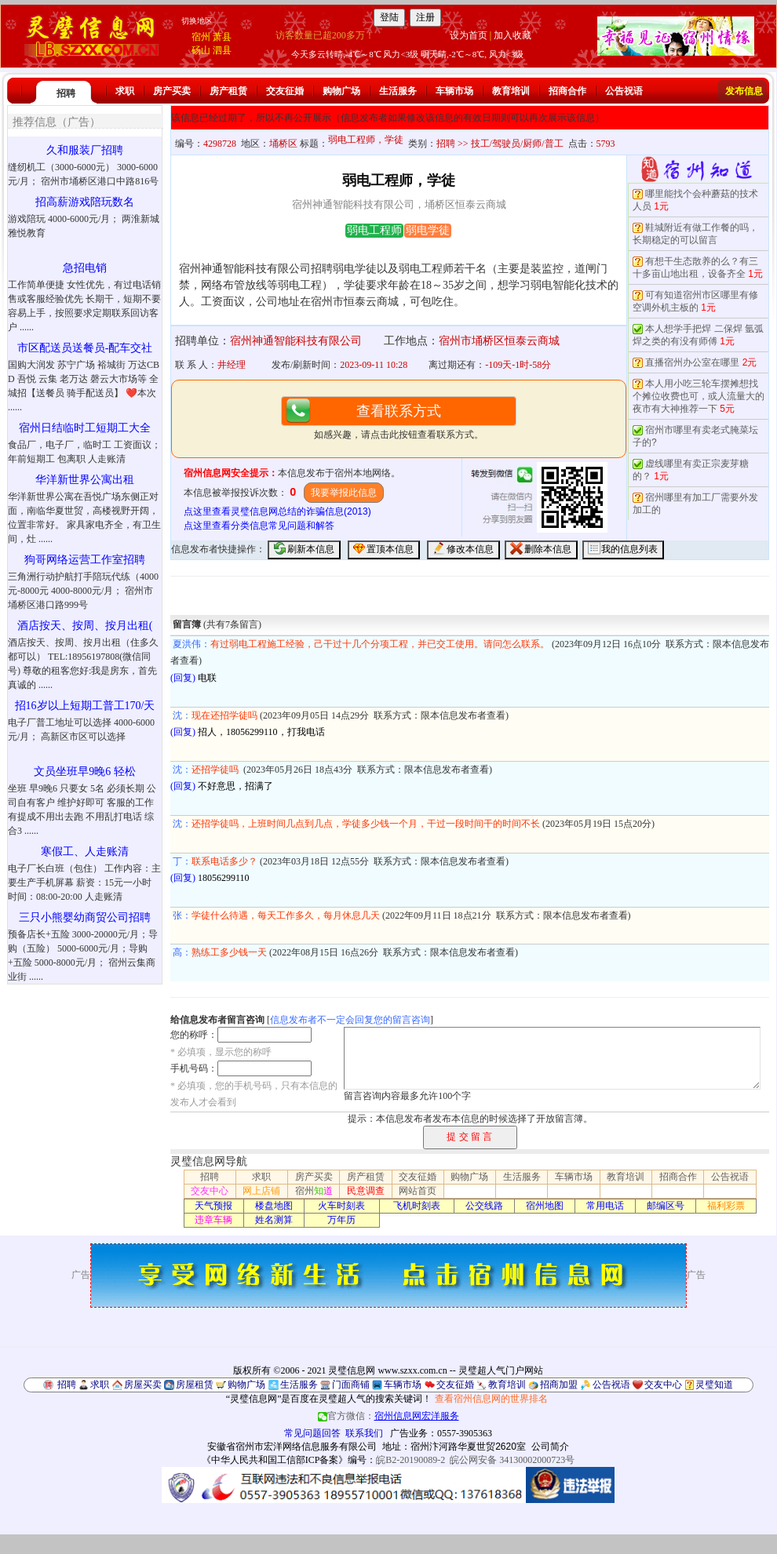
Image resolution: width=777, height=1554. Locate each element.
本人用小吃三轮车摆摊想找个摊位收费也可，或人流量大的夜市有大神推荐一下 (698, 396)
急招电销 (85, 268)
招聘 (66, 93)
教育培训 (511, 91)
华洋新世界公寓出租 (84, 480)
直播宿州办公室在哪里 (692, 362)
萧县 (222, 36)
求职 (124, 91)
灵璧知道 (714, 1384)
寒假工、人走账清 (85, 851)
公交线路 (484, 1205)
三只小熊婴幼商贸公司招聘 (85, 917)
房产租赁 (228, 91)
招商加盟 (559, 1384)
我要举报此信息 (344, 492)
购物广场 (341, 91)
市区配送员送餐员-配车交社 (85, 348)
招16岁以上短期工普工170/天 (85, 705)
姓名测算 (274, 1219)
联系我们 (364, 1433)
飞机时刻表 (416, 1205)
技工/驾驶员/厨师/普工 (517, 143)
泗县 (222, 50)
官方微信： (388, 1415)
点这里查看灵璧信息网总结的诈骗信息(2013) (277, 511)
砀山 (201, 50)
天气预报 (213, 1205)
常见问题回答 (312, 1433)
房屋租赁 (194, 1384)
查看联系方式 (398, 411)
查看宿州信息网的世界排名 (491, 1398)
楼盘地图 (274, 1205)
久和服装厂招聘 (84, 150)
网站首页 (417, 1190)
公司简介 (550, 1446)
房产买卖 (172, 91)
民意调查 (366, 1190)
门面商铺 (351, 1384)
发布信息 (744, 91)
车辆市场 (454, 91)
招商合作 (567, 91)
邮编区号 (665, 1205)
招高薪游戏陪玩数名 (84, 202)
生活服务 (398, 91)
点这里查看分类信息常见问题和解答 (259, 525)
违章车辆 (213, 1219)
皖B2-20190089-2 (410, 1459)
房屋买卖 (143, 1384)
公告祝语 (624, 91)
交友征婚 (285, 91)
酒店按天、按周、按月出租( (85, 625)
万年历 (341, 1219)
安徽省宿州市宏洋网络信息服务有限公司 (292, 1446)
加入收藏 (512, 35)
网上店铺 (261, 1190)
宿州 (201, 36)
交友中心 (209, 1190)
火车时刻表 (341, 1205)
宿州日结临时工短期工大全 (85, 428)
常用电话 (605, 1205)
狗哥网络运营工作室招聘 (84, 560)
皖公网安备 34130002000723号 (512, 1459)
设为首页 (468, 35)
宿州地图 (545, 1205)
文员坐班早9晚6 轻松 (85, 771)
